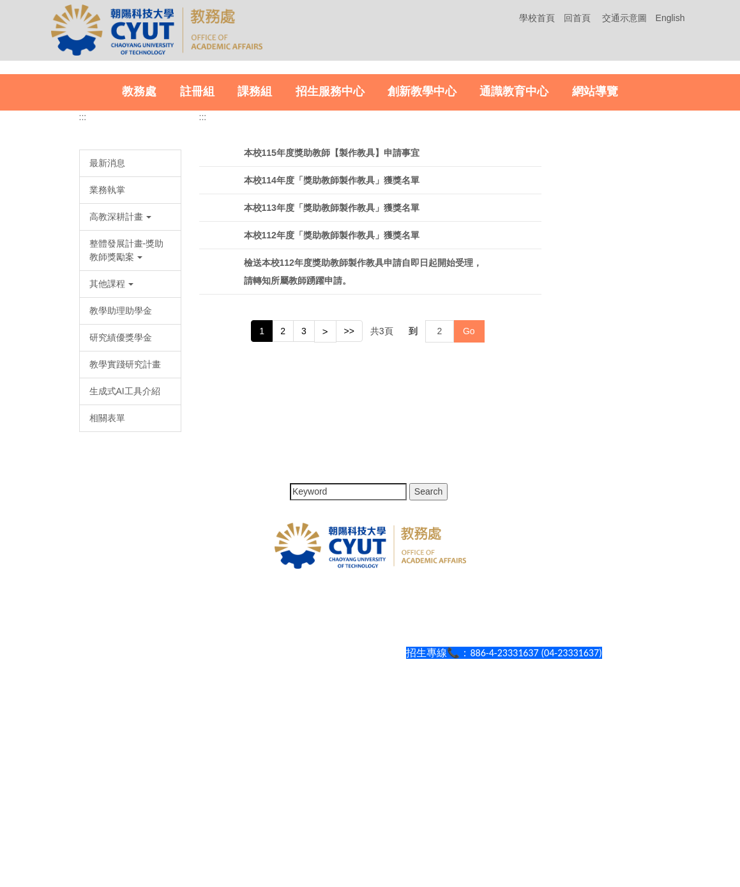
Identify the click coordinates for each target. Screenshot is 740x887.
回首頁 (577, 18)
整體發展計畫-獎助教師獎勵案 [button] (126, 453)
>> (349, 534)
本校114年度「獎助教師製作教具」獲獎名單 (331, 383)
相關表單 (107, 621)
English (670, 18)
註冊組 (197, 294)
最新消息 (107, 366)
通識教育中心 (513, 294)
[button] (25, 169)
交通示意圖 (624, 18)
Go (469, 535)
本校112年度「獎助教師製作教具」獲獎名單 (331, 438)
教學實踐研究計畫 (125, 567)
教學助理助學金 (120, 514)
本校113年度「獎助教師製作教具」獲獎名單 (331, 411)
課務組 (255, 294)
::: (83, 320)
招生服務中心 (330, 294)
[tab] (659, 262)
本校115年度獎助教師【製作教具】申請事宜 (331, 356)
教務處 (139, 294)
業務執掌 (107, 393)
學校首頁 (537, 18)
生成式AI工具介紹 (124, 594)
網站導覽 (595, 294)
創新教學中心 (422, 294)
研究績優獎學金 (120, 541)
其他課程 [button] (111, 487)
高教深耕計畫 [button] (120, 420)
